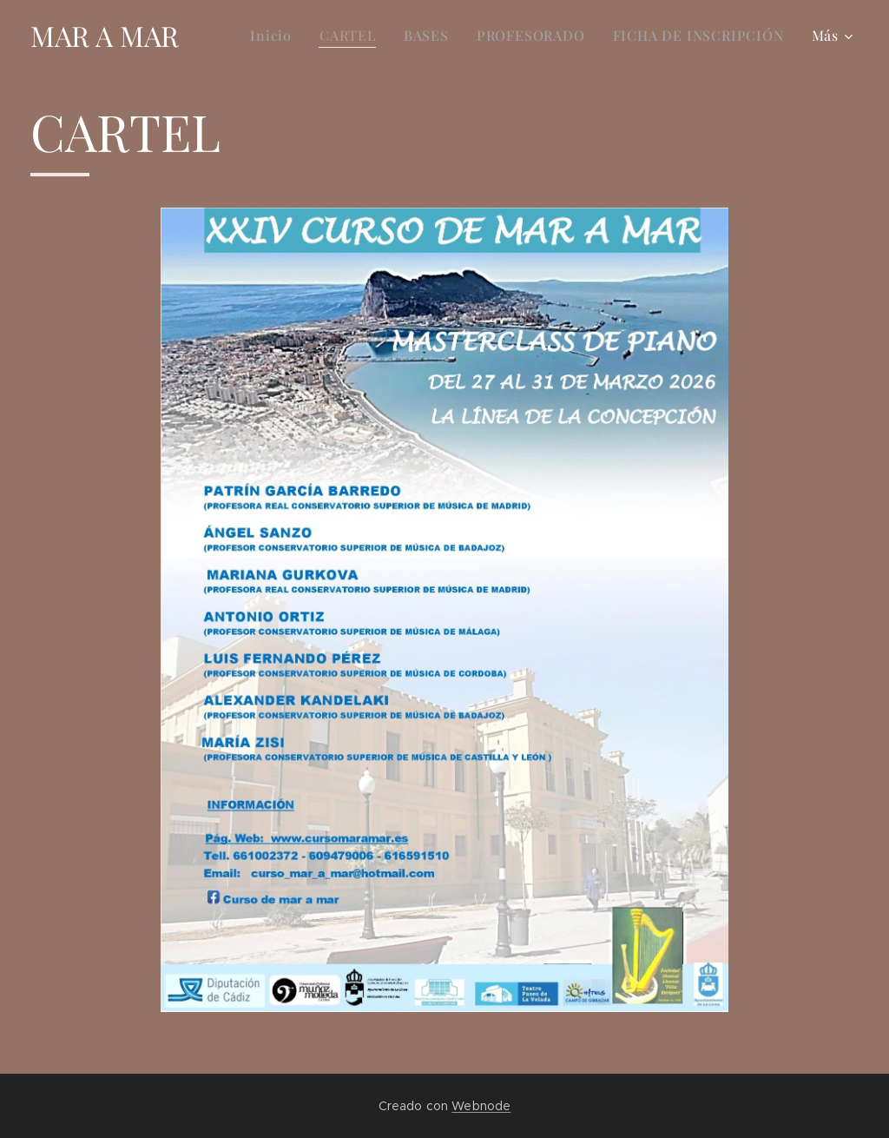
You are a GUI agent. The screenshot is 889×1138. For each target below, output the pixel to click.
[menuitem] (276, 35)
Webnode (480, 1106)
